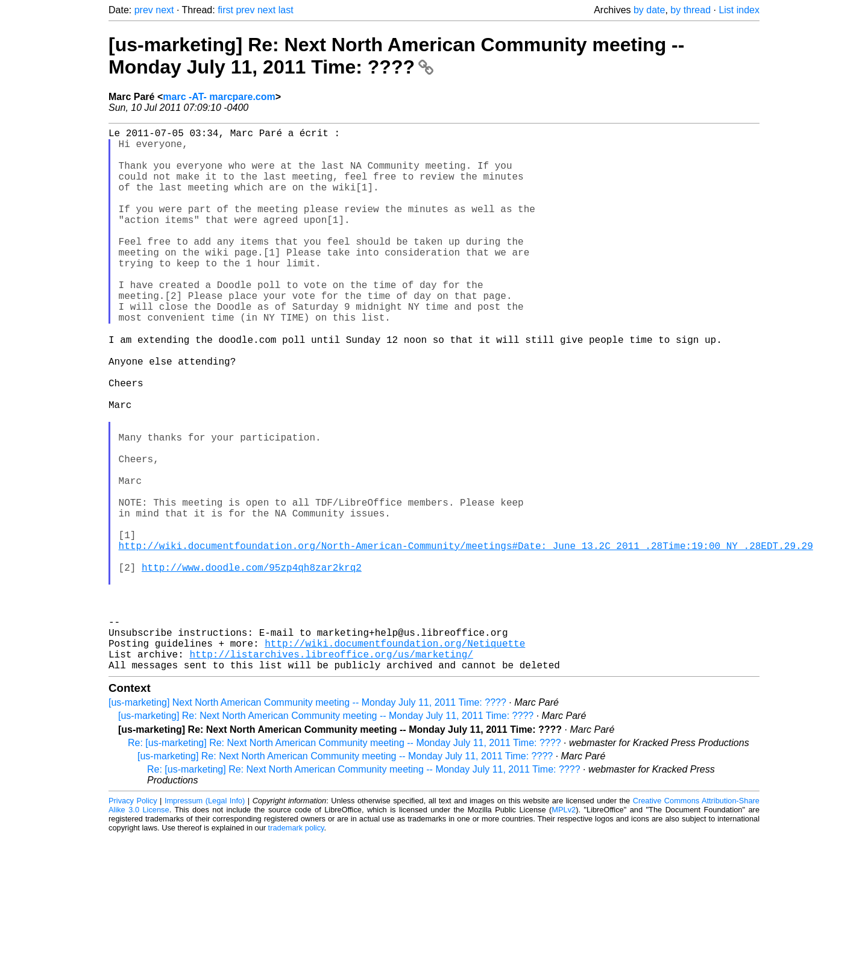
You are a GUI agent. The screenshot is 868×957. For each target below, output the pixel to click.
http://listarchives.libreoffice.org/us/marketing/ (331, 771)
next (165, 10)
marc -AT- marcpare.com (219, 97)
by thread (690, 10)
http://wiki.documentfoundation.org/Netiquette (395, 758)
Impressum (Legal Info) (205, 920)
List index (739, 10)
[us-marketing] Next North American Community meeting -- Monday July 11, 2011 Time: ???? (307, 822)
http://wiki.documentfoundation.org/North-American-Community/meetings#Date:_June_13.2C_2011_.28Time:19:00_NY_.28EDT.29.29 (466, 638)
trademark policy (296, 947)
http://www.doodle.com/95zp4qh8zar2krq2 (252, 665)
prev (143, 10)
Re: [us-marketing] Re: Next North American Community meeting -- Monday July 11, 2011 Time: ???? (344, 863)
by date (649, 10)
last (286, 10)
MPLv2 (564, 929)
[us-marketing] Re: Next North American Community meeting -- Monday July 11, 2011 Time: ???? (396, 56)
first (225, 10)
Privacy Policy (132, 920)
